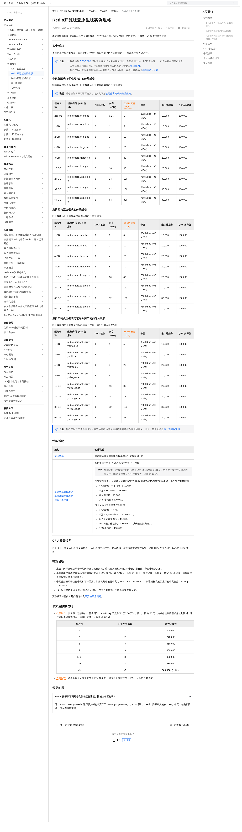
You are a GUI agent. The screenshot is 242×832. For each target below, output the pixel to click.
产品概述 (93, 21)
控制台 (213, 5)
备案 (205, 5)
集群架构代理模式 (63, 506)
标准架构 (59, 466)
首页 (54, 21)
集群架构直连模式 (63, 502)
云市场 (78, 5)
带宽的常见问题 (93, 606)
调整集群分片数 (150, 80)
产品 (42, 5)
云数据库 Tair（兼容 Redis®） (31, 13)
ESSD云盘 (86, 71)
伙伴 (87, 5)
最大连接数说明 (172, 439)
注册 (221, 5)
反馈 (126, 750)
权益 (62, 5)
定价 (70, 5)
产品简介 (104, 21)
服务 (95, 5)
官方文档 (8, 13)
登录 (233, 5)
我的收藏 (186, 38)
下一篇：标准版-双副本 (179, 735)
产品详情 (170, 38)
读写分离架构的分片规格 (118, 104)
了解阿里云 (106, 5)
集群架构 (135, 76)
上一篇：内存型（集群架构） (68, 735)
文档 (198, 5)
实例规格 (115, 21)
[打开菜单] (5, 5)
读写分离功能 (61, 510)
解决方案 (52, 5)
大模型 (33, 5)
